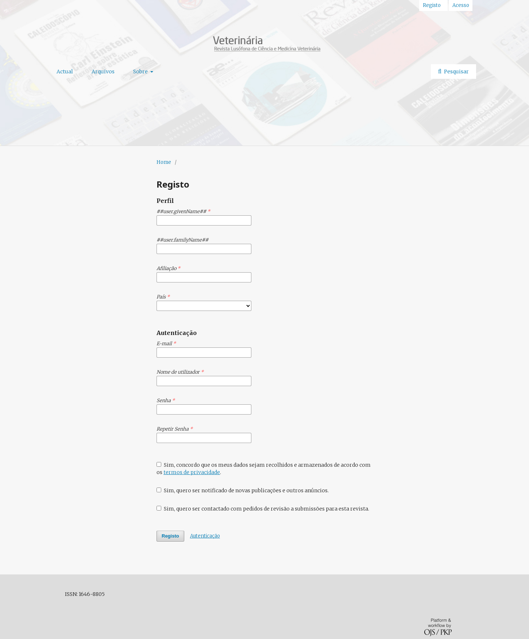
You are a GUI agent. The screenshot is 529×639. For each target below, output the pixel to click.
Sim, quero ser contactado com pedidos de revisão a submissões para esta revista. (263, 508)
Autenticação (205, 536)
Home (164, 162)
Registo (432, 5)
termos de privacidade (191, 472)
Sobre (141, 71)
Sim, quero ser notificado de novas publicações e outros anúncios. (243, 490)
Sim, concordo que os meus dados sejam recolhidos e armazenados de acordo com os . (264, 469)
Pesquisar (456, 71)
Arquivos (103, 71)
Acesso (460, 5)
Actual (65, 71)
